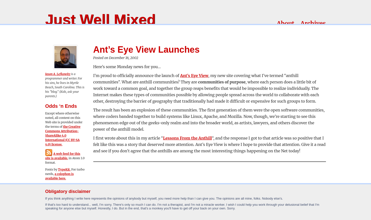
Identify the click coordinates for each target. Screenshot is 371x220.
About (285, 23)
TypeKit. (64, 169)
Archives (313, 23)
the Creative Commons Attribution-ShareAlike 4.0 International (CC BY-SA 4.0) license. (63, 135)
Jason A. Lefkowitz (57, 74)
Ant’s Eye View (194, 75)
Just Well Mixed (100, 19)
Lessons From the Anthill (187, 138)
